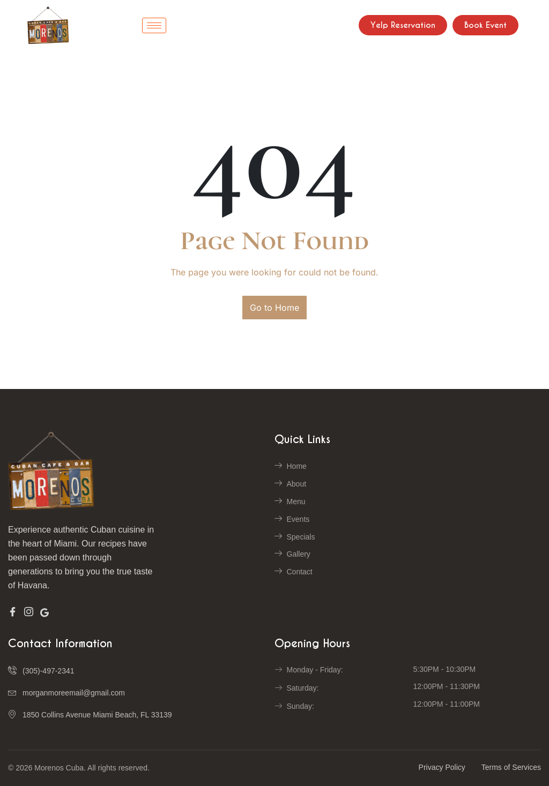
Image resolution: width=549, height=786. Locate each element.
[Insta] (28, 612)
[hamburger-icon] (154, 25)
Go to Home (274, 307)
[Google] (44, 611)
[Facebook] (12, 612)
